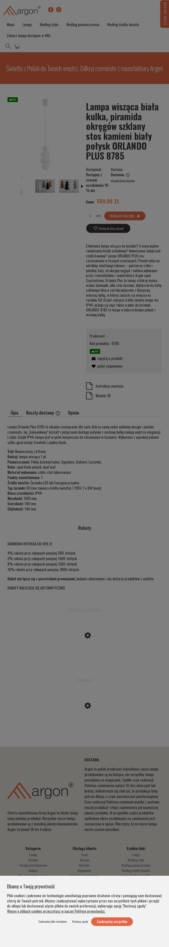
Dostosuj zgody (80, 921)
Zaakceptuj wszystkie (112, 921)
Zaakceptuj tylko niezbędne (52, 921)
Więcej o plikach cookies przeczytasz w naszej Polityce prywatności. (56, 911)
